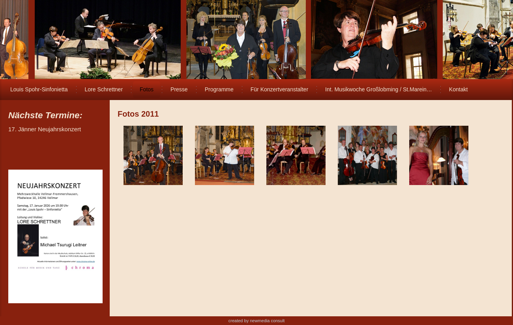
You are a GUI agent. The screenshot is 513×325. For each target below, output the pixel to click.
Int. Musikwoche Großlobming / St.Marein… (378, 89)
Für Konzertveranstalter (279, 89)
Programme (219, 89)
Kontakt (458, 89)
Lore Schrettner (104, 89)
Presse (179, 89)
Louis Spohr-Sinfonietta (39, 89)
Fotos (147, 89)
